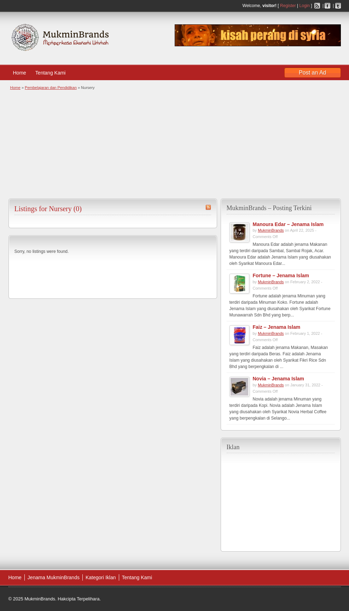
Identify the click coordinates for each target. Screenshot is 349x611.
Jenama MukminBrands (54, 577)
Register (288, 5)
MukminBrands (271, 230)
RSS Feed (317, 5)
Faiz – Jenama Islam (277, 327)
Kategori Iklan (101, 577)
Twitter (338, 5)
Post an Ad (312, 73)
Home (19, 73)
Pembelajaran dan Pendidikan (51, 87)
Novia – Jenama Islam (278, 378)
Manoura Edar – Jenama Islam (288, 224)
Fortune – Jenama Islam (281, 275)
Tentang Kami (53, 73)
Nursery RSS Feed (208, 207)
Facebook (327, 5)
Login (304, 5)
